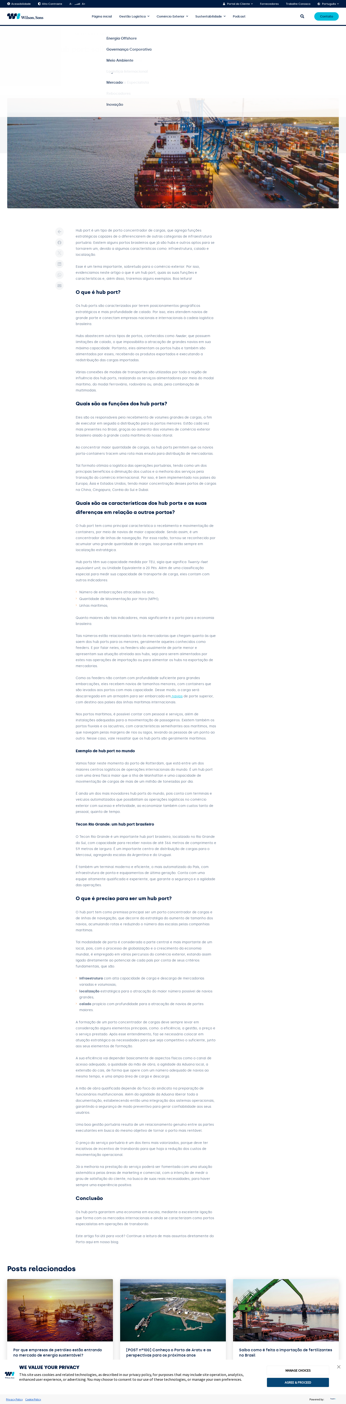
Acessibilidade (19, 4)
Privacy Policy (14, 1399)
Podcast (239, 16)
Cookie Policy (33, 1399)
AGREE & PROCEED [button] (298, 1382)
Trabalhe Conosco (298, 4)
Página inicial (102, 16)
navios (177, 696)
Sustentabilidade (208, 16)
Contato (326, 16)
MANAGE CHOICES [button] (298, 1370)
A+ (83, 4)
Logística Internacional (51, 33)
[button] (339, 1367)
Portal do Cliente (238, 4)
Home (11, 33)
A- (70, 4)
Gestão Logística (132, 16)
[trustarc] (332, 1399)
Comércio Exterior (170, 16)
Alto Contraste (50, 4)
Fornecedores (269, 4)
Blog (25, 33)
